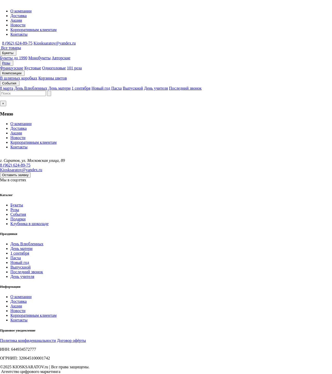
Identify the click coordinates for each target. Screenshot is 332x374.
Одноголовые (54, 68)
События (9, 83)
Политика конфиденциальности (28, 340)
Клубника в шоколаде (29, 223)
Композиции (12, 73)
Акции (16, 20)
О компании (21, 11)
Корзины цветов (52, 78)
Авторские (61, 58)
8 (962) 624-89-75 (17, 43)
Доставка (18, 15)
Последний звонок (185, 88)
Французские (11, 68)
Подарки (18, 219)
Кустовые (32, 68)
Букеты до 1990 (13, 58)
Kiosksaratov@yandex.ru (54, 43)
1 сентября (81, 88)
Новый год (101, 88)
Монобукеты (39, 58)
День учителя (156, 88)
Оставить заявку (15, 175)
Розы (6, 63)
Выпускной (133, 88)
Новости (17, 25)
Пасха (116, 88)
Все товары (10, 48)
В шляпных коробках (18, 78)
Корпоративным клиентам (33, 29)
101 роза (74, 68)
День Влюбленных (30, 88)
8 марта (6, 88)
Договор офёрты (71, 340)
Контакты (18, 34)
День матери (60, 88)
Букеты (8, 53)
